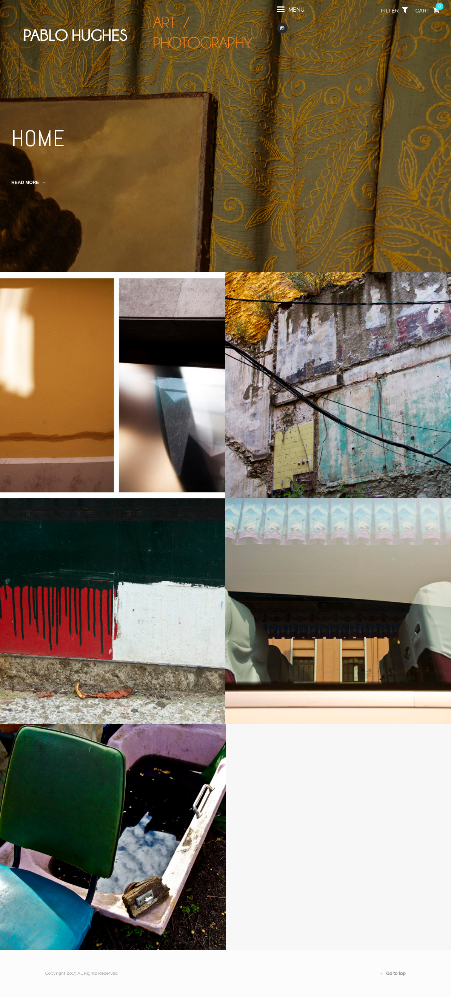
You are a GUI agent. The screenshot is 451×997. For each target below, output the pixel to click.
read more (28, 182)
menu (291, 12)
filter (394, 13)
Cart (428, 13)
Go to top (393, 973)
